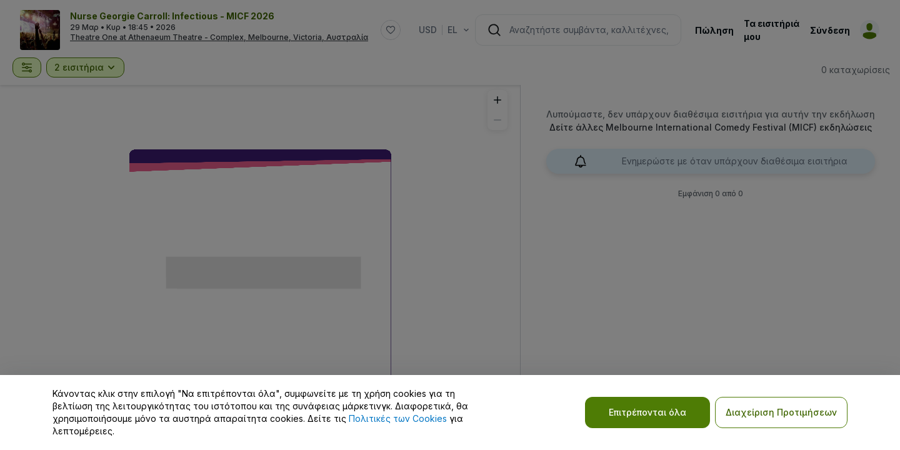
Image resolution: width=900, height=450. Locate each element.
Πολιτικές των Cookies (398, 418)
